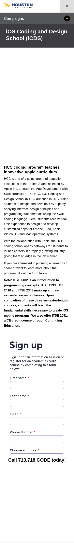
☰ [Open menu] (67, 6)
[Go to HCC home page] (20, 7)
